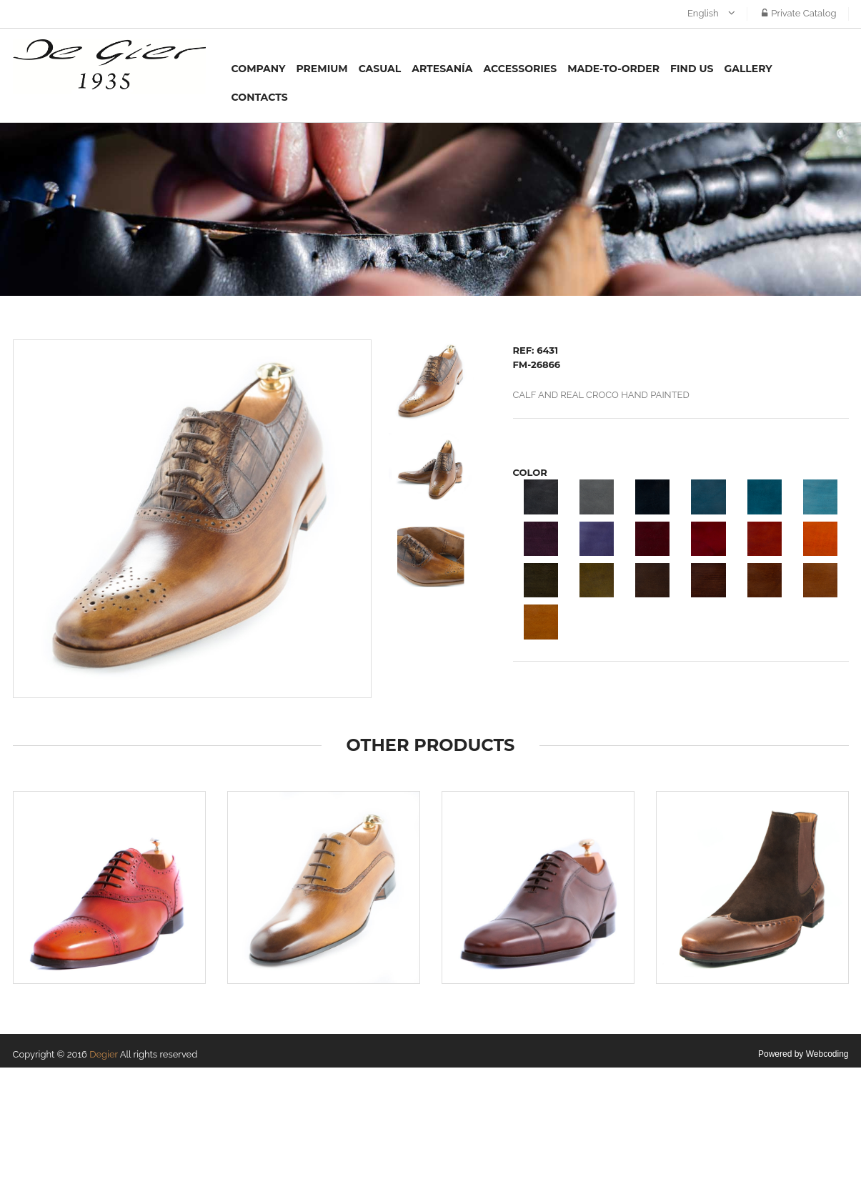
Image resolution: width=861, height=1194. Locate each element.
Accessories (520, 68)
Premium (321, 68)
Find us (691, 68)
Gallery (748, 68)
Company (259, 68)
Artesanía (442, 68)
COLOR (530, 472)
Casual (380, 68)
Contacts (260, 97)
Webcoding (827, 1054)
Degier (103, 1054)
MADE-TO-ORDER (613, 68)
